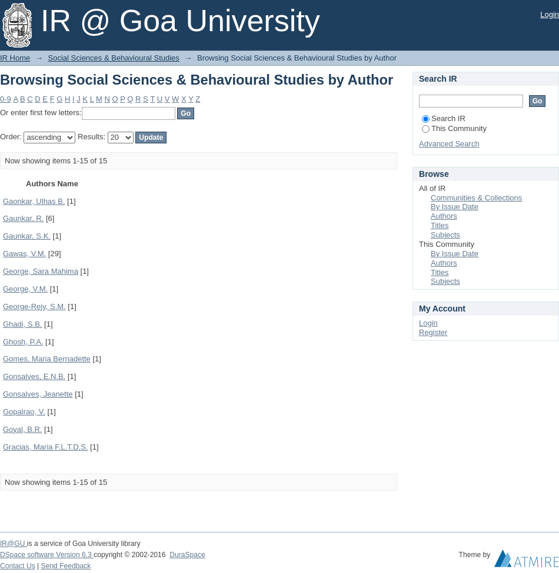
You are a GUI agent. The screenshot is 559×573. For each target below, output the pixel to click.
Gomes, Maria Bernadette (47, 358)
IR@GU (13, 544)
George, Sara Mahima (40, 271)
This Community (454, 128)
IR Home (15, 57)
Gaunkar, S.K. (27, 236)
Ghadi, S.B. (22, 324)
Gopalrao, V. (24, 411)
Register (433, 332)
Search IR (443, 118)
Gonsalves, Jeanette (38, 394)
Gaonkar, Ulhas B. (34, 201)
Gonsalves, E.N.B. (34, 376)
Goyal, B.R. (22, 429)
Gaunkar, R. (23, 218)
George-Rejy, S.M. (34, 306)
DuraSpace (187, 555)
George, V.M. (25, 288)
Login (549, 14)
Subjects (445, 234)
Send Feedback (66, 566)
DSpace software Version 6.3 (47, 555)
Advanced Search (449, 143)
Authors (444, 216)
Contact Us (17, 566)
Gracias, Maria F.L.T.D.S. (45, 447)
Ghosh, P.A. (23, 341)
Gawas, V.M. (24, 253)
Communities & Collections (476, 197)
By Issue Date (454, 206)
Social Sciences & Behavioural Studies (113, 57)
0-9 (5, 99)
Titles (440, 225)
